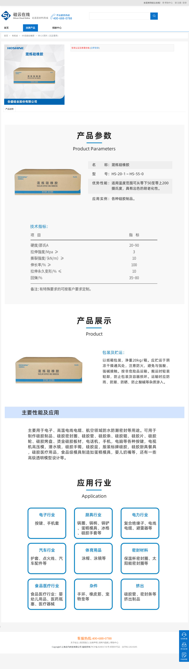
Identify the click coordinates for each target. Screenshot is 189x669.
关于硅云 (75, 643)
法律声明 (94, 643)
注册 (179, 3)
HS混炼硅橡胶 (28, 36)
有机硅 (15, 36)
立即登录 (95, 48)
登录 (185, 3)
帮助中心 (168, 3)
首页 (6, 36)
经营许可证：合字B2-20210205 (123, 647)
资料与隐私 (104, 643)
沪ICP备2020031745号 (100, 647)
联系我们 (84, 643)
